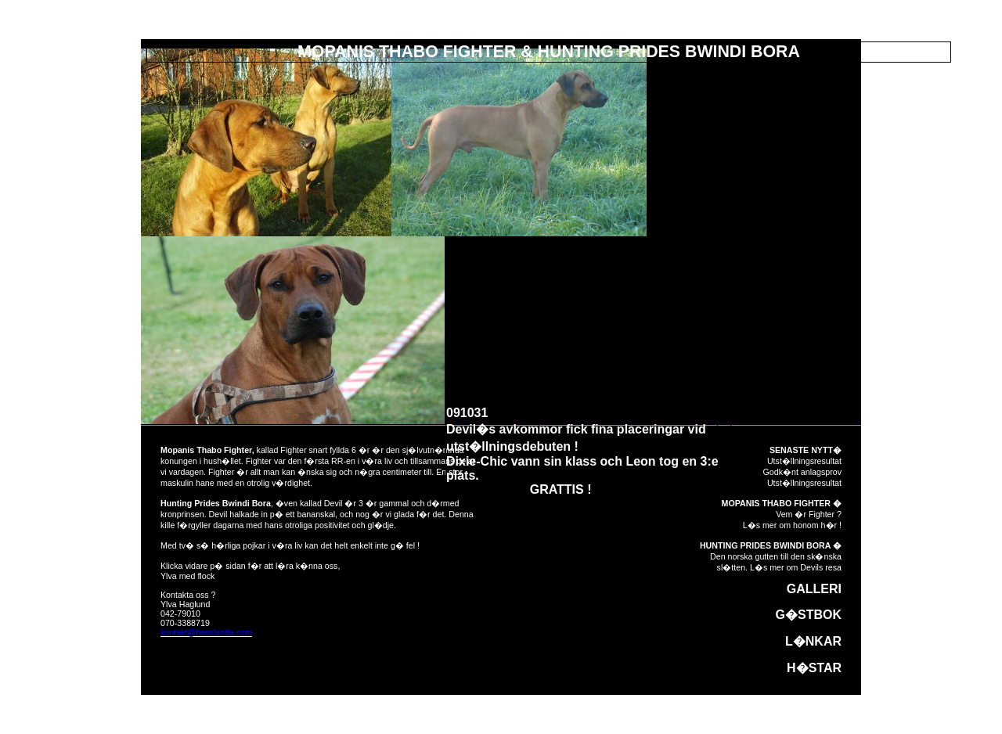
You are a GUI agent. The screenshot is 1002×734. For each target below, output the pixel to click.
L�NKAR (813, 641)
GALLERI (814, 588)
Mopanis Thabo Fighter (206, 450)
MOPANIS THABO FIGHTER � (782, 503)
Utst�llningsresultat (804, 461)
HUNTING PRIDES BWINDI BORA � (771, 545)
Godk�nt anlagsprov (802, 472)
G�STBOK (809, 614)
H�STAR (814, 668)
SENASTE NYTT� (806, 450)
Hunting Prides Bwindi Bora (215, 503)
